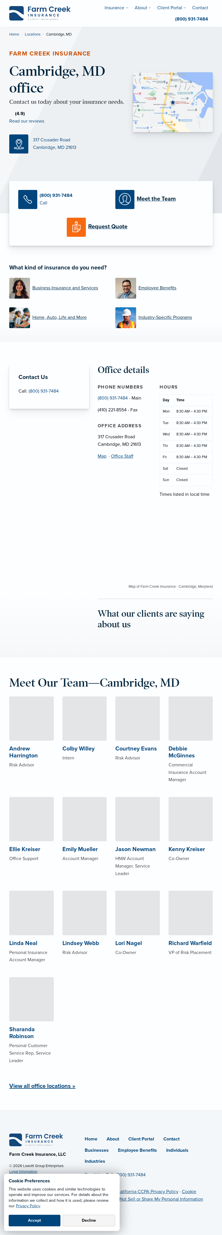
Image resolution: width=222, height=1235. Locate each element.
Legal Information (23, 1171)
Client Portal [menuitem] (169, 8)
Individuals (177, 1150)
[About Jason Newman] (137, 848)
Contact (171, 1139)
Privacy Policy (28, 1205)
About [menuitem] (141, 8)
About (113, 1139)
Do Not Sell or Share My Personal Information (157, 1199)
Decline (89, 1220)
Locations (32, 34)
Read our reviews (26, 121)
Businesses (97, 1150)
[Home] (36, 1139)
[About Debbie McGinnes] (191, 751)
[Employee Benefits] (164, 288)
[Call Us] (62, 199)
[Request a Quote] (111, 227)
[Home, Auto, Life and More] (58, 317)
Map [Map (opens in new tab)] (102, 456)
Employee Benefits (137, 1150)
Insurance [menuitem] (114, 8)
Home (14, 34)
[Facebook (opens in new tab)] (60, 119)
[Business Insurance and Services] (58, 288)
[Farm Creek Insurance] (40, 13)
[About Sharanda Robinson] (31, 1032)
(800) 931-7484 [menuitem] (191, 19)
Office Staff (122, 456)
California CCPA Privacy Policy (147, 1192)
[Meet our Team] (159, 199)
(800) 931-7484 (44, 391)
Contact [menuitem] (200, 8)
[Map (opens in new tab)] (66, 144)
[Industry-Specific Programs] (164, 317)
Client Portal (141, 1139)
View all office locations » (42, 1086)
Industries (95, 1161)
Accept (34, 1220)
